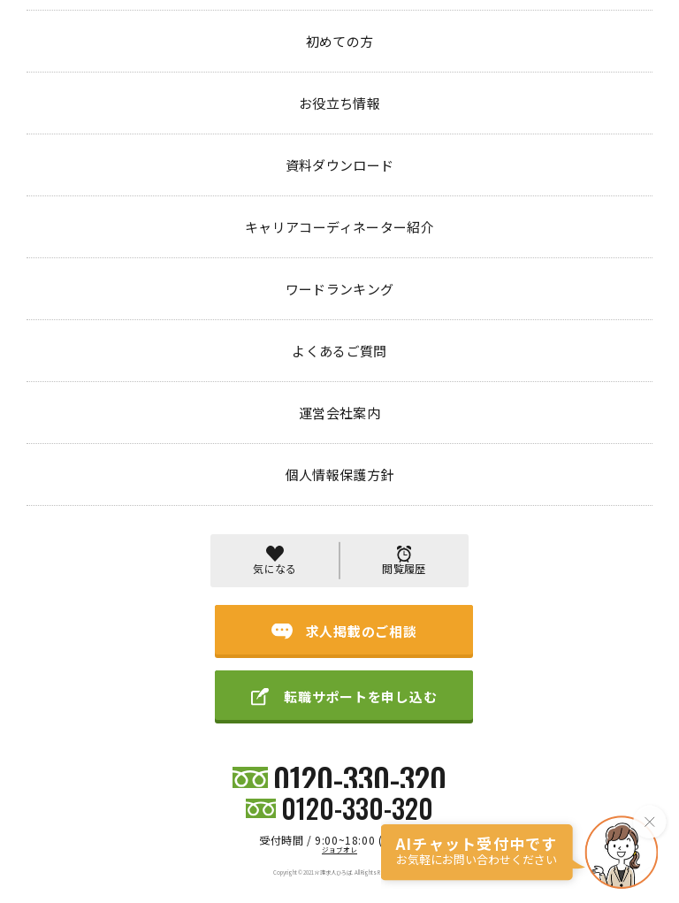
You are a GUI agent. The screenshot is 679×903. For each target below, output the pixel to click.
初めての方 (115, 714)
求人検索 (56, 714)
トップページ (60, 73)
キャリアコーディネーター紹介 (277, 714)
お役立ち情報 (180, 714)
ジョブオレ (339, 849)
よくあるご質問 (460, 714)
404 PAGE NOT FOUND (177, 73)
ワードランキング (381, 714)
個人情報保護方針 (609, 714)
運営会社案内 (533, 714)
